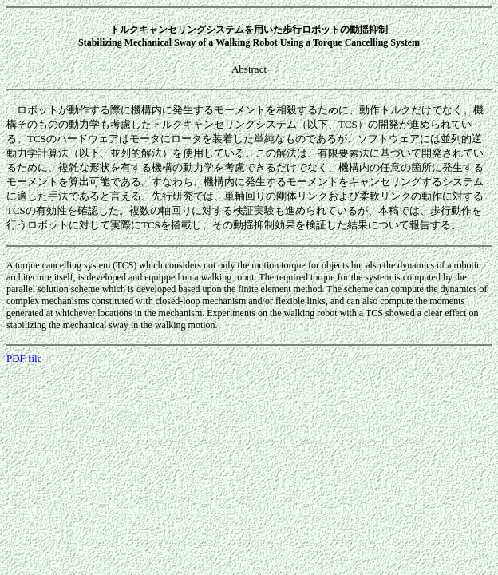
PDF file (24, 358)
